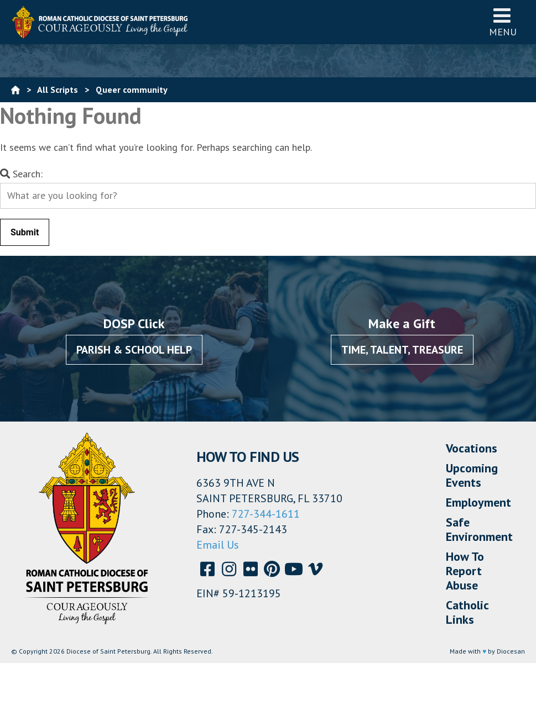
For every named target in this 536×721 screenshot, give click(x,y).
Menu (503, 22)
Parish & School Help (134, 350)
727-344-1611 (266, 514)
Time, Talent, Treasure (402, 350)
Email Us (217, 545)
